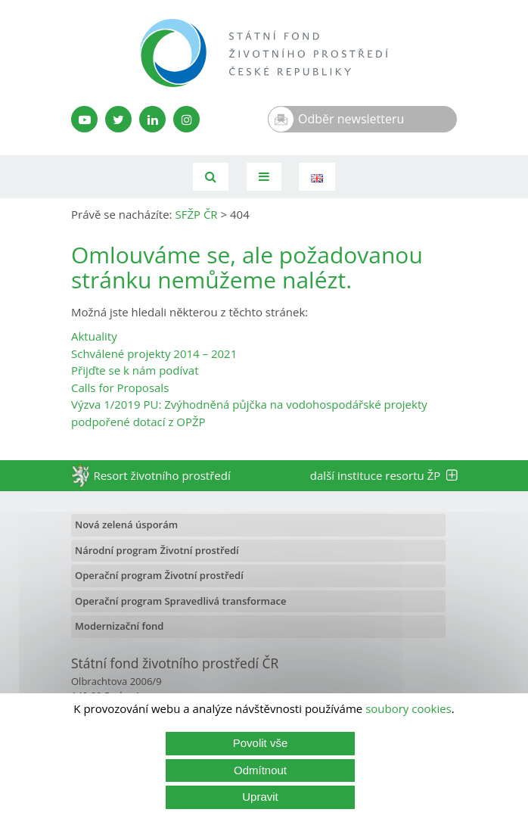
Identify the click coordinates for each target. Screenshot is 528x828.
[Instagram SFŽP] (186, 119)
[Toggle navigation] (264, 177)
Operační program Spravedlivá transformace (181, 601)
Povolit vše (260, 742)
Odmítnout (260, 770)
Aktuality (94, 336)
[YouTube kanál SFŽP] (84, 119)
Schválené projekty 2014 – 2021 (154, 353)
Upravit (260, 796)
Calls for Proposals (120, 387)
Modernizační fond (119, 626)
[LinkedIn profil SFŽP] (152, 119)
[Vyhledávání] (210, 177)
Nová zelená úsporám (126, 524)
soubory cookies (408, 708)
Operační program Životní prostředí (159, 575)
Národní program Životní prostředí (157, 550)
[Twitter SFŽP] (118, 119)
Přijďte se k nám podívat (134, 370)
